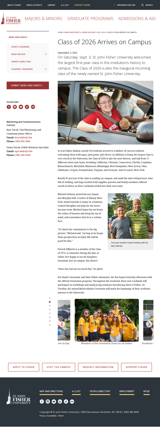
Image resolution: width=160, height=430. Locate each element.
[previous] (62, 324)
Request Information (98, 367)
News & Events (34, 5)
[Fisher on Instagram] (15, 107)
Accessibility (51, 416)
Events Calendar (20, 46)
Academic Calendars (22, 69)
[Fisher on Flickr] (33, 107)
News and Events (73, 32)
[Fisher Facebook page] (42, 401)
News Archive (18, 54)
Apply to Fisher (24, 367)
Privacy (42, 416)
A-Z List (65, 5)
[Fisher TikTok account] (66, 401)
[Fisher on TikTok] (27, 107)
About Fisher (14, 5)
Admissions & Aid (88, 21)
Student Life (140, 21)
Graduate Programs (66, 21)
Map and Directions (51, 391)
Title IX (61, 416)
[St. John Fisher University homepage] (23, 18)
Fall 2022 (101, 32)
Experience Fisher (109, 21)
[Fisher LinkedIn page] (60, 401)
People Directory (100, 391)
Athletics (126, 21)
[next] (149, 324)
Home (60, 32)
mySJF (147, 391)
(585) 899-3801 (22, 141)
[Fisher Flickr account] (72, 401)
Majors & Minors (44, 21)
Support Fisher (82, 5)
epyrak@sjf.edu (23, 151)
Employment (126, 391)
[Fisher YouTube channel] (54, 401)
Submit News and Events (26, 85)
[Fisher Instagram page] (48, 401)
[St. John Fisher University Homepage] (19, 396)
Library (51, 5)
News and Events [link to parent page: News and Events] (18, 37)
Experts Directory (21, 61)
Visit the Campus (59, 367)
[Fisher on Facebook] (9, 107)
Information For (126, 5)
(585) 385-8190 (22, 155)
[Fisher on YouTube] (21, 107)
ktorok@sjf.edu (23, 137)
